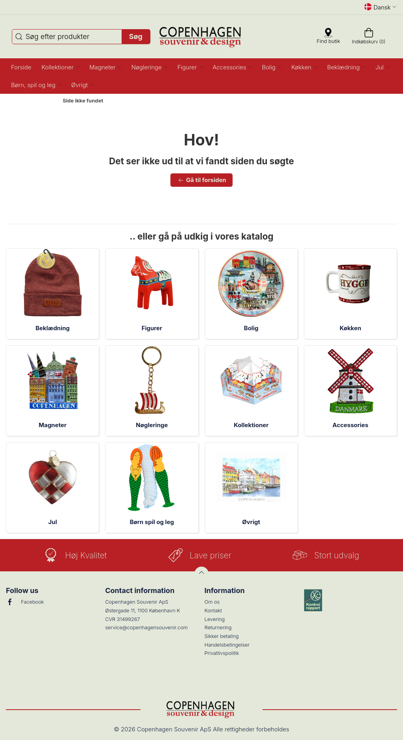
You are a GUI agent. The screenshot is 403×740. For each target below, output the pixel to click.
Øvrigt (251, 522)
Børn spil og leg (152, 522)
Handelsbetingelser (227, 645)
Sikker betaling (222, 636)
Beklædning (52, 328)
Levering (215, 619)
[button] (60, 67)
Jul (52, 522)
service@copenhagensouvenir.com (146, 627)
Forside (43, 101)
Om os (212, 602)
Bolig (251, 328)
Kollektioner (251, 425)
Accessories (350, 425)
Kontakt (213, 611)
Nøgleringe (152, 425)
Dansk (380, 7)
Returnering (218, 627)
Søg (135, 36)
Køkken (350, 328)
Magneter (53, 425)
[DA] (201, 36)
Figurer (152, 328)
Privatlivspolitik (222, 653)
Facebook (25, 602)
